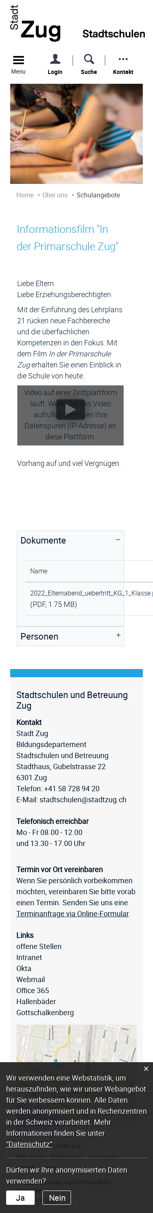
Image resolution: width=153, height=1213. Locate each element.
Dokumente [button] (43, 540)
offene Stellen (39, 946)
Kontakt (123, 72)
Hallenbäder (36, 1001)
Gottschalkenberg (45, 1012)
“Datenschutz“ (29, 1144)
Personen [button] (39, 636)
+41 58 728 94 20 (72, 788)
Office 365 (32, 990)
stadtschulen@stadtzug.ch (83, 799)
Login (55, 72)
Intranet (29, 957)
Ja (20, 1197)
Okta (23, 968)
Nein (57, 1197)
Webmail (30, 979)
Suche (89, 72)
